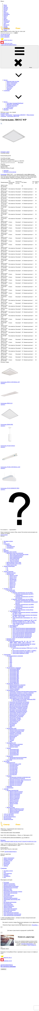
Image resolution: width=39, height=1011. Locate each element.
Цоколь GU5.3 (13, 576)
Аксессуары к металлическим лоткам (18, 554)
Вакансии (9, 545)
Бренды (17, 101)
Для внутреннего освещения (14, 667)
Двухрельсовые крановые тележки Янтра (22, 609)
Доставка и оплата (8, 108)
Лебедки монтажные (14, 796)
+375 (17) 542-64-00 (8, 814)
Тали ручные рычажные (10, 910)
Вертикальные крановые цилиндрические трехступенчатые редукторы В (19, 777)
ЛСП (10, 661)
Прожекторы (10, 756)
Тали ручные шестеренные (10, 908)
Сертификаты (10, 547)
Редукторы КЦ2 (13, 771)
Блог (5, 549)
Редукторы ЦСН (13, 768)
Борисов (6, 15)
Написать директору (6, 854)
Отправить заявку (5, 151)
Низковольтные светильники (16, 715)
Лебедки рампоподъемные (16, 791)
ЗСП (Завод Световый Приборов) (15, 103)
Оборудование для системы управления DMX (23, 699)
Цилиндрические (11, 762)
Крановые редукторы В (15, 785)
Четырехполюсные (8, 819)
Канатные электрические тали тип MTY (22, 592)
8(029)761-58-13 (8, 957)
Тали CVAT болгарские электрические (22, 636)
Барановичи (7, 14)
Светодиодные (10, 574)
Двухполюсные (7, 818)
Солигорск (6, 22)
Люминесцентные (11, 572)
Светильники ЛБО (14, 679)
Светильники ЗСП (11, 742)
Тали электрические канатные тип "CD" (19, 645)
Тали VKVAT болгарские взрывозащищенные (23, 629)
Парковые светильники (15, 733)
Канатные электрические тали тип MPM (22, 599)
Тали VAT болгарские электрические (21, 637)
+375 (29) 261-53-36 (8, 815)
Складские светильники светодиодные (19, 703)
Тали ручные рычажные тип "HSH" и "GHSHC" (24, 650)
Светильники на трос (14, 720)
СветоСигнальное (13, 735)
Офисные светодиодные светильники (18, 704)
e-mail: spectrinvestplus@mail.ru (8, 44)
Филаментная (12, 579)
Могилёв (6, 7)
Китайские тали (11, 640)
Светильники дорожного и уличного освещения (21, 692)
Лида (5, 23)
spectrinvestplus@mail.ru (10, 816)
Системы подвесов (14, 559)
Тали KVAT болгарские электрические (22, 634)
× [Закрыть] (1, 927)
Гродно (5, 10)
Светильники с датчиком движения (18, 708)
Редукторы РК (13, 774)
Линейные (12, 725)
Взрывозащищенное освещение (17, 684)
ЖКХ (10, 727)
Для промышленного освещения (15, 655)
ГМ (7, 570)
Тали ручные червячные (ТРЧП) (20, 653)
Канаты (11, 804)
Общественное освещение (16, 687)
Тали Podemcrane (13, 625)
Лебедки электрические (12, 790)
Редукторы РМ (13, 773)
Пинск (5, 16)
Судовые (11, 740)
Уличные (9, 748)
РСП (10, 658)
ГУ (7, 568)
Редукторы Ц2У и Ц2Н (15, 764)
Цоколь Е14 (12, 584)
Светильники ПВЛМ (14, 669)
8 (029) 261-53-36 (8, 43)
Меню (19, 57)
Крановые (9, 775)
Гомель (5, 6)
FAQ (5, 542)
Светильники (10, 86)
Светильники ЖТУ (14, 749)
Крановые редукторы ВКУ (16, 782)
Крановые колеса (11, 638)
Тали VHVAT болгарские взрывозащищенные (23, 628)
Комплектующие (13, 746)
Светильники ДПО (14, 671)
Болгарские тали (11, 590)
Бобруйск (6, 13)
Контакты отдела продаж (10, 172)
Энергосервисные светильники (17, 713)
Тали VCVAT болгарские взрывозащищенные (23, 630)
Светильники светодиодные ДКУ (12, 899)
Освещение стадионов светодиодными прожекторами (22, 691)
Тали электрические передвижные (12, 915)
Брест (5, 11)
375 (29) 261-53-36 (5, 34)
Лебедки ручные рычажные (10, 898)
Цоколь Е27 (12, 582)
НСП (10, 659)
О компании (7, 90)
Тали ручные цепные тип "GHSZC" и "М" (23, 652)
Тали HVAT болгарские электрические (22, 633)
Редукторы (9, 88)
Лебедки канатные (14, 812)
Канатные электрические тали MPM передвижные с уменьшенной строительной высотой (26, 602)
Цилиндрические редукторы (11, 887)
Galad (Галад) (10, 107)
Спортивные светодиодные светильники (19, 696)
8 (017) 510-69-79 (5, 37)
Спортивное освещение (15, 732)
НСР (10, 657)
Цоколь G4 (12, 587)
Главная (3, 114)
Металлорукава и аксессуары (14, 563)
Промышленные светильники (16, 729)
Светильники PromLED (12, 690)
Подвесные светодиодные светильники (19, 702)
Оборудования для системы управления (19, 698)
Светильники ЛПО (14, 678)
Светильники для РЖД (15, 719)
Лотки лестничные (14, 561)
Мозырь (6, 19)
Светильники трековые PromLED (17, 712)
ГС (7, 567)
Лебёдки (9, 89)
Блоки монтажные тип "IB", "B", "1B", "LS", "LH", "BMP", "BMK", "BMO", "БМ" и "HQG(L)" (22, 642)
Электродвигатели (14, 799)
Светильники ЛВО (14, 675)
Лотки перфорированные (15, 557)
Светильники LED (14, 682)
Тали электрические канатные (11, 912)
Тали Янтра (12, 591)
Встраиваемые (13, 723)
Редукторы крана (8, 896)
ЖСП (10, 666)
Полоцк (5, 26)
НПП (10, 662)
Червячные (9, 786)
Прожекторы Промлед (15, 717)
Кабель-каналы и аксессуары (14, 562)
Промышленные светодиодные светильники (20, 694)
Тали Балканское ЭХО (15, 611)
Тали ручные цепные (9, 895)
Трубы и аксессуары (12, 565)
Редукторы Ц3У (13, 766)
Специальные (10, 787)
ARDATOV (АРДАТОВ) (13, 104)
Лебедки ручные (11, 807)
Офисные (11, 739)
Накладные (12, 724)
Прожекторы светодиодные (16, 758)
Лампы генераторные (12, 82)
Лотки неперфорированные (16, 555)
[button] (1, 123)
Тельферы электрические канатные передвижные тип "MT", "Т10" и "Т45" (24, 615)
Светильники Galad (11, 728)
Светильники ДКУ (14, 752)
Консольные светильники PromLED (18, 707)
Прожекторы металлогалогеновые (18, 757)
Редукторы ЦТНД (13, 765)
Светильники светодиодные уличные (13, 891)
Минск (5, 5)
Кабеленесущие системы (13, 81)
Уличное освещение (14, 688)
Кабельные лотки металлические (15, 553)
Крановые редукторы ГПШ (16, 781)
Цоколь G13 (12, 583)
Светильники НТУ (14, 753)
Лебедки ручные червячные (16, 810)
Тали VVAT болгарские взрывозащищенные (23, 632)
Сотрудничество (11, 546)
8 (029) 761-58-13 (8, 40)
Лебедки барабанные (9, 906)
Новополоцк (7, 20)
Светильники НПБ (14, 670)
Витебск (6, 9)
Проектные (12, 737)
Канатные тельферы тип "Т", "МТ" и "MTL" (23, 621)
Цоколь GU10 (12, 578)
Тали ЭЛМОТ (12, 626)
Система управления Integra (19, 700)
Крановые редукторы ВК (15, 783)
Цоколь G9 (12, 586)
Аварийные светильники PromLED (18, 711)
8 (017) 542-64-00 (5, 35)
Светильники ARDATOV (19, 114)
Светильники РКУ (14, 754)
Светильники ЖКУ (14, 750)
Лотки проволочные (14, 558)
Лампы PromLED (13, 721)
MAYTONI (9, 760)
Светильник (4, 174)
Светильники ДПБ (14, 673)
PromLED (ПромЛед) (12, 105)
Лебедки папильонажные (15, 793)
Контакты (6, 109)
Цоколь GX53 (12, 580)
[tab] (21, 170)
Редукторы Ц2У (8, 903)
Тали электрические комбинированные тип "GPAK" (22, 644)
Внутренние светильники (10, 902)
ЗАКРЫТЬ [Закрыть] (3, 969)
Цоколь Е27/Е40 (13, 575)
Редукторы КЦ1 (13, 769)
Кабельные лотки (8, 890)
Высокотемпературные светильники (18, 706)
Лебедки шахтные (14, 800)
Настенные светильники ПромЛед (18, 710)
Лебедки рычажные (14, 811)
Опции (11, 806)
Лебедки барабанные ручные (16, 808)
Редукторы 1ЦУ (13, 770)
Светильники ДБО (14, 674)
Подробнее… (35, 925)
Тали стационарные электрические (12, 914)
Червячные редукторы (9, 883)
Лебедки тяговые (13, 803)
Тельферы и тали (11, 85)
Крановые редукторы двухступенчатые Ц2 (20, 779)
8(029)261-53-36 (8, 960)
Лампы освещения (11, 84)
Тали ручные (12, 646)
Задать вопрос (4, 534)
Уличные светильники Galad (16, 731)
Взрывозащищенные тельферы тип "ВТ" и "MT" (24, 620)
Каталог (17, 80)
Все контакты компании (8, 966)
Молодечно (6, 24)
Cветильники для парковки (16, 716)
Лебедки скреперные (14, 795)
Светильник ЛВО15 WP (13, 116)
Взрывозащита (13, 736)
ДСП (10, 665)
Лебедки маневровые (14, 794)
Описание (6, 170)
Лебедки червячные (14, 798)
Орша (5, 18)
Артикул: (19, 382)
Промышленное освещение (16, 686)
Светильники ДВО (14, 677)
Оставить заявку (5, 113)
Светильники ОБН (14, 681)
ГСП (10, 663)
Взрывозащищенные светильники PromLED (20, 695)
